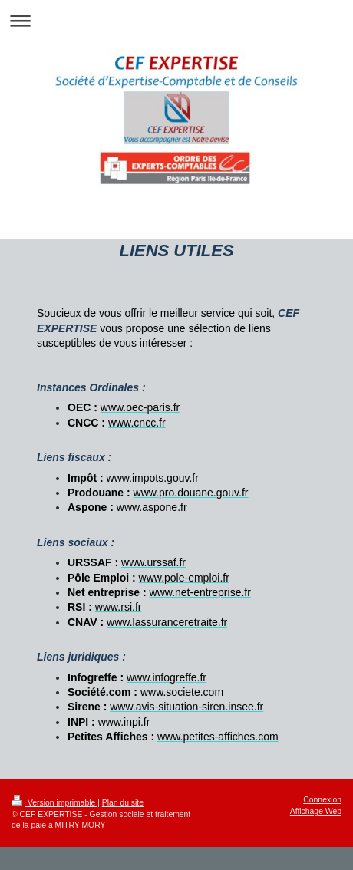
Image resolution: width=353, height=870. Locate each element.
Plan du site (123, 803)
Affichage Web (315, 811)
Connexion (322, 800)
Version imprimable (54, 803)
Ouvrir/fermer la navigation (176, 20)
